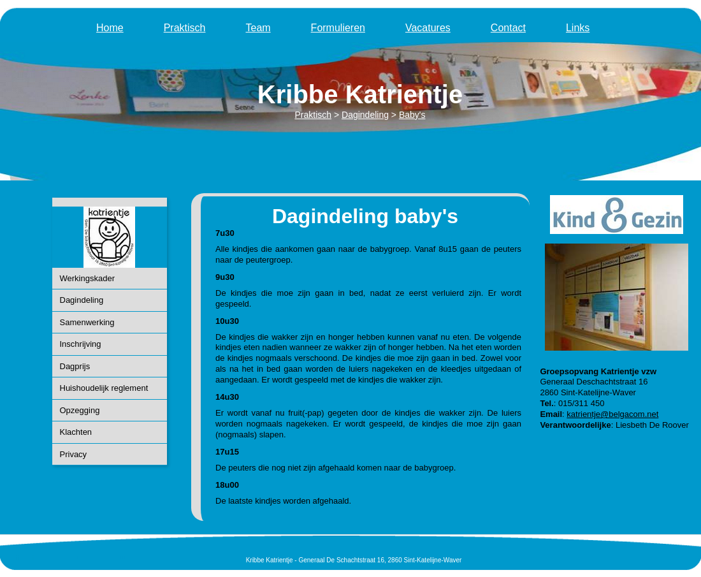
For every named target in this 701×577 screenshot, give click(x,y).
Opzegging (80, 410)
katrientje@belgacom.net (612, 414)
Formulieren (338, 27)
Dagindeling (82, 300)
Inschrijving (80, 344)
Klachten (76, 432)
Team (257, 27)
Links (577, 27)
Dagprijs (75, 366)
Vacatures (428, 27)
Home (110, 27)
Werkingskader (87, 278)
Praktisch (185, 27)
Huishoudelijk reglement (104, 388)
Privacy (73, 454)
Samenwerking (87, 322)
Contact (508, 27)
